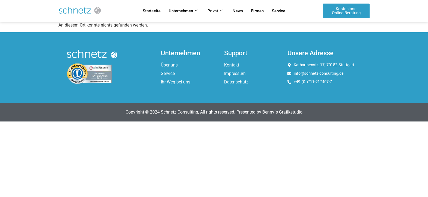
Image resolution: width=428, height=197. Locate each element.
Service (278, 10)
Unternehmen (183, 10)
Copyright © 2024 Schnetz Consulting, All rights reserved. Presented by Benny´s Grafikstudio (214, 112)
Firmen (257, 10)
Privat (215, 10)
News (238, 10)
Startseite (151, 10)
